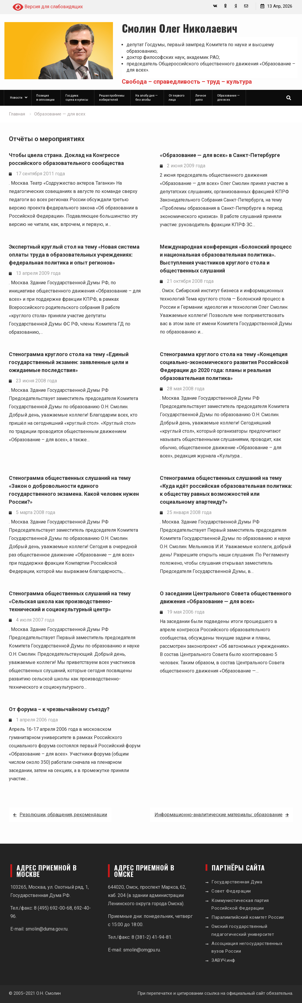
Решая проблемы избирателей (111, 97)
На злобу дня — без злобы (146, 97)
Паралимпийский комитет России (247, 917)
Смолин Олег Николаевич (179, 28)
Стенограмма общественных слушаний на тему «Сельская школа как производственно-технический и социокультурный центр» (70, 601)
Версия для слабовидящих (48, 7)
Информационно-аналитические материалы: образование (219, 814)
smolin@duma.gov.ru (46, 929)
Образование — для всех (228, 97)
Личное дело (200, 97)
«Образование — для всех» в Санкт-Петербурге (220, 155)
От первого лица (176, 97)
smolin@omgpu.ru (141, 950)
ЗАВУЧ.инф (223, 960)
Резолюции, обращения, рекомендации (63, 814)
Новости (16, 97)
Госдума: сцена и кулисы (76, 97)
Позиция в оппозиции (45, 97)
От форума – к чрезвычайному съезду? (59, 709)
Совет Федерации (231, 891)
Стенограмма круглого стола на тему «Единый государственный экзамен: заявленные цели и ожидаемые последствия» (69, 362)
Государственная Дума (236, 882)
